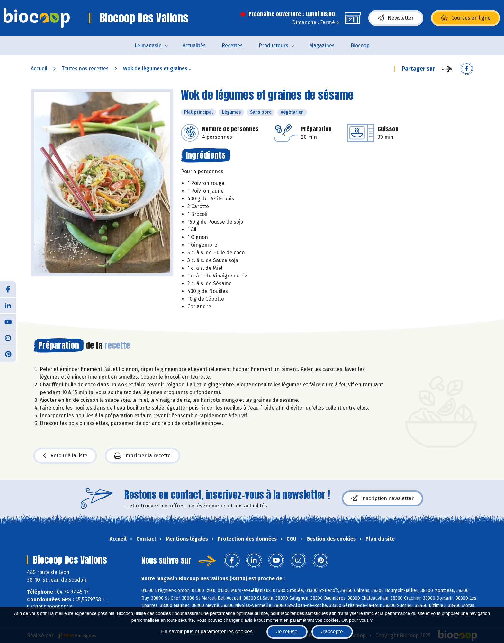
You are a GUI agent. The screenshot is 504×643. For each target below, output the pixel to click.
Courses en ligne (466, 18)
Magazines (322, 45)
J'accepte (332, 631)
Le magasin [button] (148, 45)
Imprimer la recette (142, 456)
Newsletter (396, 18)
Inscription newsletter (382, 498)
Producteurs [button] (273, 45)
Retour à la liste (65, 456)
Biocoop (360, 45)
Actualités (194, 45)
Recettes (232, 45)
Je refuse (287, 631)
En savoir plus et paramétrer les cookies (207, 631)
